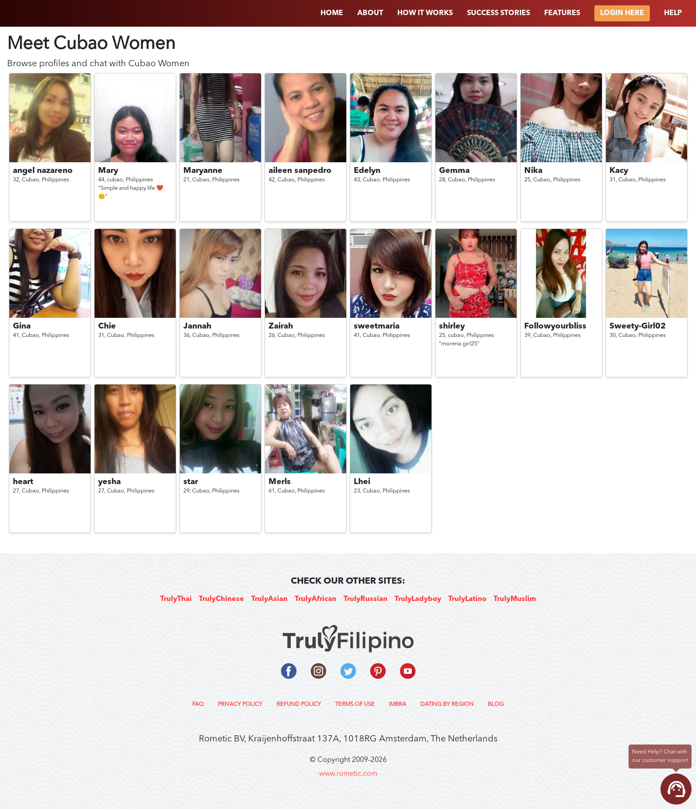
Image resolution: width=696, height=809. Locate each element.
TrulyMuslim (515, 599)
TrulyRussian (366, 599)
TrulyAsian (269, 599)
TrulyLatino (467, 599)
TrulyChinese (221, 599)
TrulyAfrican (315, 599)
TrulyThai (176, 599)
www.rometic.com (348, 773)
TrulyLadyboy (418, 599)
